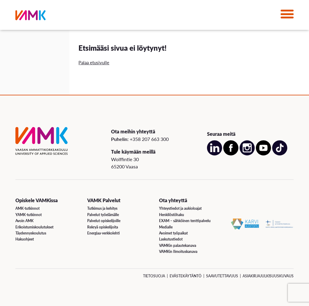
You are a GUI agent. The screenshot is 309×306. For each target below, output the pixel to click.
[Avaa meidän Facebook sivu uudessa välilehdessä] (230, 154)
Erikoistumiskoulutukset (34, 227)
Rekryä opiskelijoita (102, 227)
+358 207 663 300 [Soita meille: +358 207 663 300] (149, 138)
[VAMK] (30, 16)
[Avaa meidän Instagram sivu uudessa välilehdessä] (247, 154)
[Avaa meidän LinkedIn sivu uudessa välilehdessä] (214, 154)
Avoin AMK (24, 220)
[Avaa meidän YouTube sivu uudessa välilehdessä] (263, 154)
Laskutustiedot (171, 239)
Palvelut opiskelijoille (103, 220)
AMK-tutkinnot (27, 208)
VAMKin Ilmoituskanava (178, 251)
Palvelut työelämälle (103, 214)
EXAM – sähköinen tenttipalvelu (185, 220)
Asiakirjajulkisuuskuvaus (268, 276)
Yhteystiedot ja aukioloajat (180, 208)
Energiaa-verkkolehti (103, 233)
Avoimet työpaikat (173, 233)
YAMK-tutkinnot (28, 214)
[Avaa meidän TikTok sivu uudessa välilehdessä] (279, 154)
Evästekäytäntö (186, 276)
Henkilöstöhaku (171, 214)
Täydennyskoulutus (30, 233)
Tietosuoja (154, 276)
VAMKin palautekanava (177, 245)
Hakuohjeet (24, 239)
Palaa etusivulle (93, 62)
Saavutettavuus (222, 276)
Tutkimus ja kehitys (102, 208)
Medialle (166, 227)
